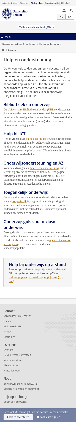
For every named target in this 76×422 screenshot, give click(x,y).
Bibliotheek (65, 3)
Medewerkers (37, 3)
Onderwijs (30, 44)
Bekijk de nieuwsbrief (15, 402)
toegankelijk (19, 201)
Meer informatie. (59, 412)
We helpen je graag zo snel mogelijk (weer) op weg (36, 277)
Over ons (8, 350)
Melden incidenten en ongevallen (22, 389)
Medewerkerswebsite (12, 44)
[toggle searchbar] (71, 10)
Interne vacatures (13, 360)
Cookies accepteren (18, 417)
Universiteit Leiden (10, 3)
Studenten (24, 3)
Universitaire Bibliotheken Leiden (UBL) (31, 109)
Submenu (10, 50)
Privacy (7, 331)
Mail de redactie (12, 326)
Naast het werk (12, 370)
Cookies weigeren (50, 417)
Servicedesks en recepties (17, 316)
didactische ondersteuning (44, 168)
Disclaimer (9, 337)
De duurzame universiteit (17, 355)
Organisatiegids (52, 3)
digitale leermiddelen (38, 138)
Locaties (8, 321)
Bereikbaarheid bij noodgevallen (21, 383)
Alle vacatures (11, 365)
